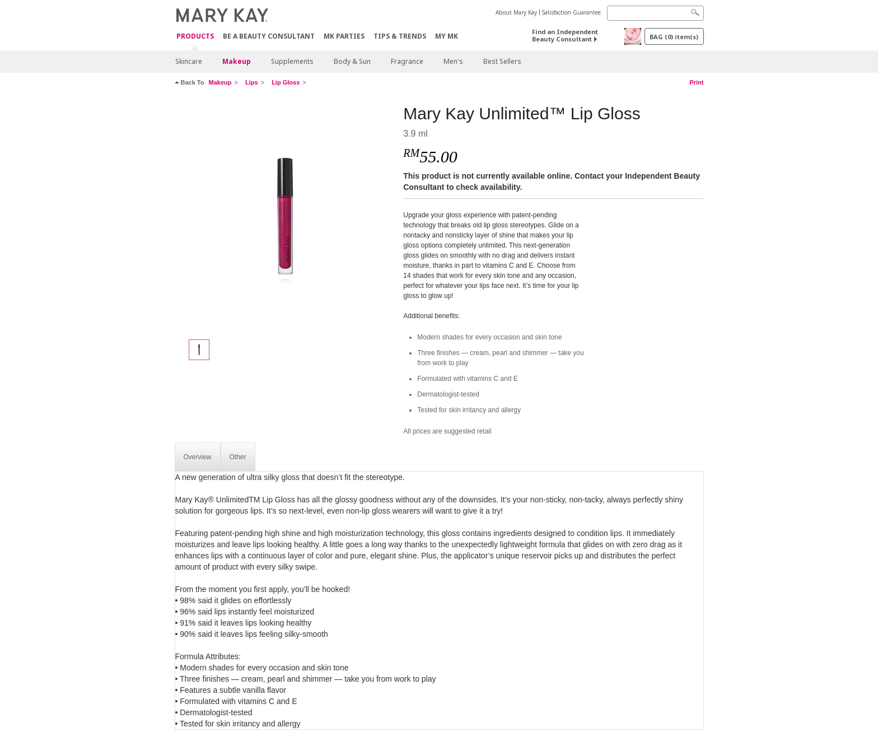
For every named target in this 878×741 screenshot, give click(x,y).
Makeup (236, 61)
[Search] (655, 13)
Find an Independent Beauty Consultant (565, 35)
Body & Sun (352, 61)
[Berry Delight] (285, 216)
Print (696, 82)
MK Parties (344, 36)
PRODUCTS (195, 36)
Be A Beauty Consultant (269, 36)
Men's (453, 61)
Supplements (292, 61)
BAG (674, 36)
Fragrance (407, 61)
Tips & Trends (399, 36)
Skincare (188, 61)
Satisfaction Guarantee (571, 12)
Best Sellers (502, 61)
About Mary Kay (516, 12)
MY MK (446, 36)
